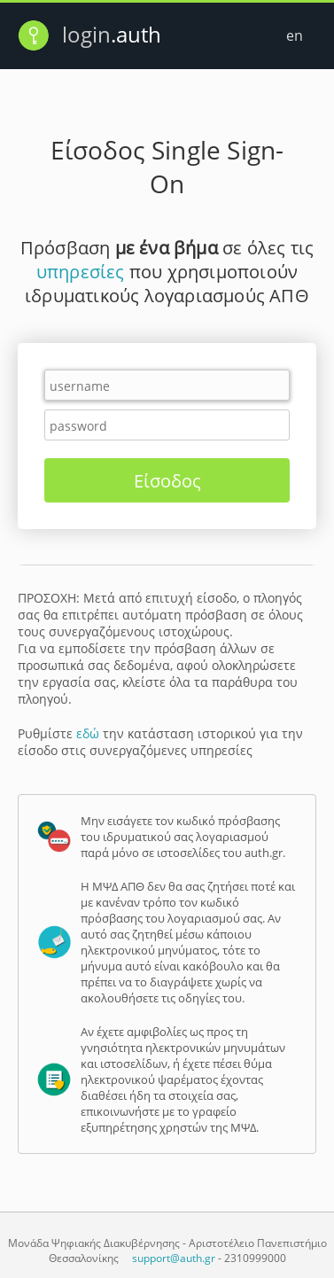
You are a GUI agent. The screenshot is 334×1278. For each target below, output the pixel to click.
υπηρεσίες (80, 272)
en (294, 35)
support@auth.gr (173, 1258)
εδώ (87, 733)
